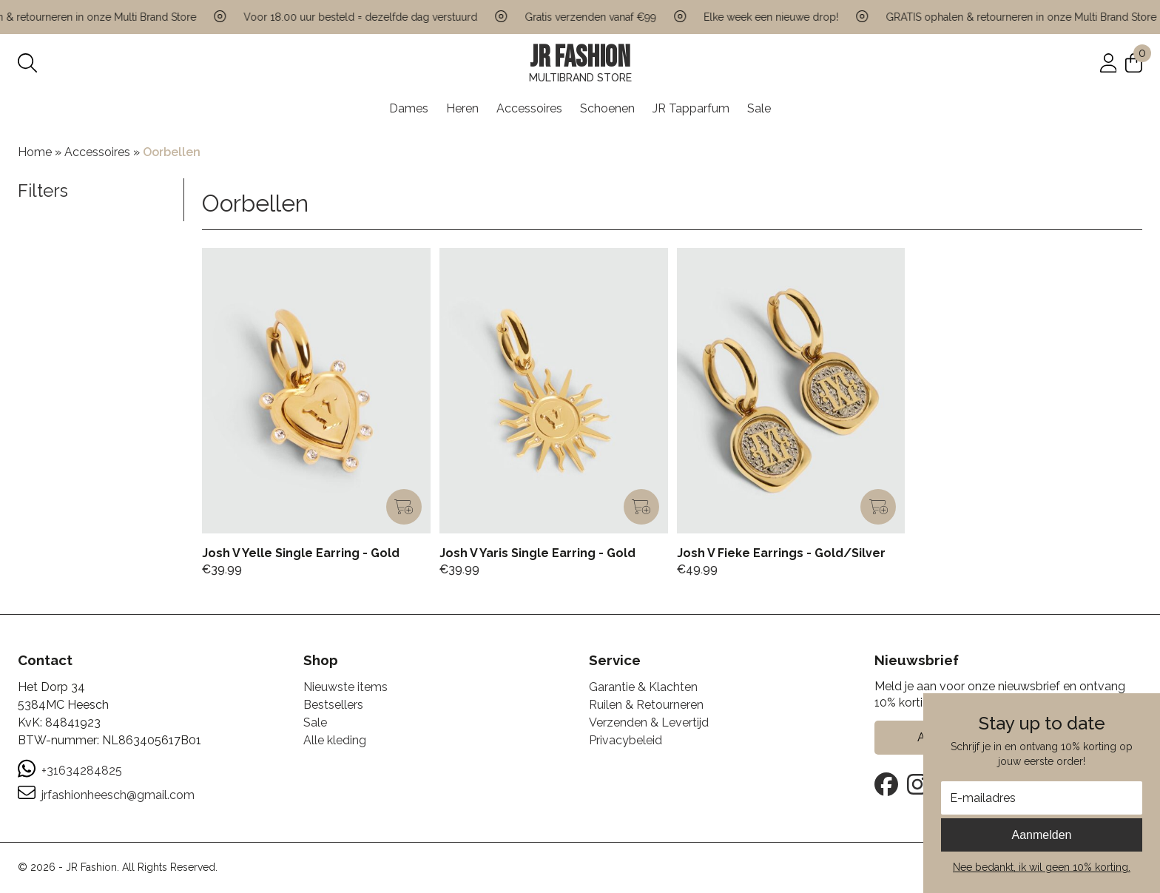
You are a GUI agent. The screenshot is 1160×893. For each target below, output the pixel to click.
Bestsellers (333, 705)
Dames (408, 108)
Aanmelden (1042, 835)
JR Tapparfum (690, 108)
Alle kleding (334, 740)
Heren (462, 108)
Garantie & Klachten (643, 687)
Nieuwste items (345, 687)
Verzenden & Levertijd (649, 722)
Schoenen (607, 108)
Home (35, 152)
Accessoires (529, 108)
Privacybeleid (625, 740)
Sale (759, 108)
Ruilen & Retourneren (646, 705)
